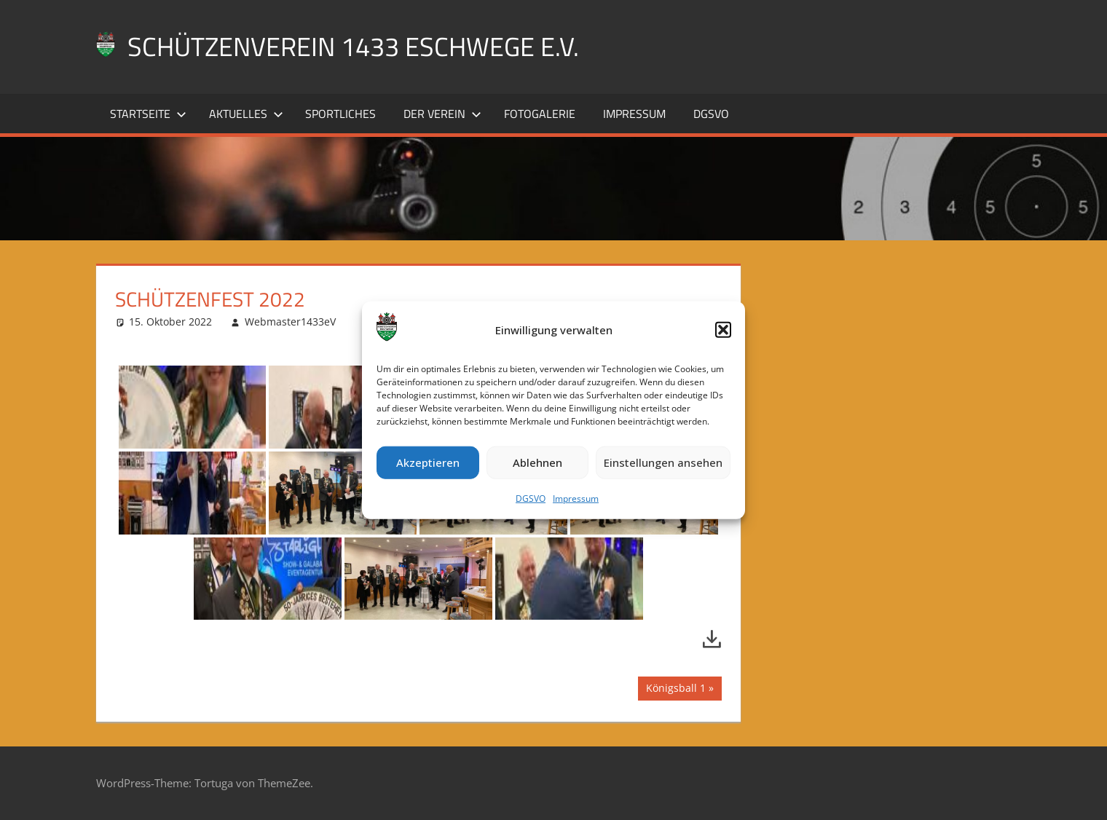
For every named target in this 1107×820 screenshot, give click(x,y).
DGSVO (530, 498)
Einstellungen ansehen (663, 462)
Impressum (576, 498)
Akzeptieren (428, 462)
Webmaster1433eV (290, 321)
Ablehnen (537, 462)
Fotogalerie (539, 113)
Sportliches (340, 113)
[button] (723, 330)
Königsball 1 (675, 690)
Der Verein (442, 113)
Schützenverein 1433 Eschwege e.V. (353, 46)
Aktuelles (246, 113)
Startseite (148, 113)
